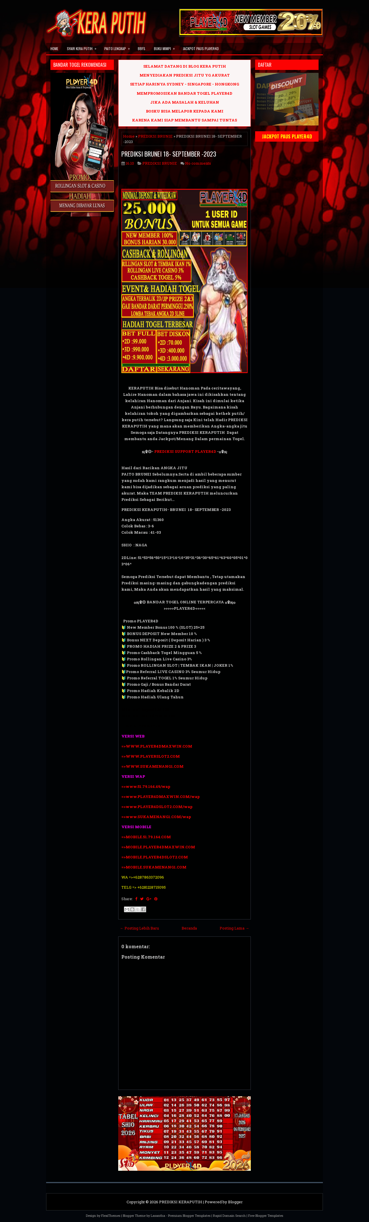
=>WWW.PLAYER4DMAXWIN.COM (156, 746)
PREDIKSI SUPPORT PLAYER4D (185, 451)
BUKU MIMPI (166, 47)
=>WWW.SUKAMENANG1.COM (152, 766)
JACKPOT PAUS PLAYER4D (201, 48)
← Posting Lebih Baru (139, 928)
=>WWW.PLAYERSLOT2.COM (150, 756)
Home (54, 48)
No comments (198, 163)
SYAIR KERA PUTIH (83, 47)
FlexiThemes (110, 1215)
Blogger (235, 1201)
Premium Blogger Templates (189, 1215)
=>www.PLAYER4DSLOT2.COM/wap (157, 806)
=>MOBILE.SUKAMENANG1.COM (154, 867)
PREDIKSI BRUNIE (155, 136)
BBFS (141, 48)
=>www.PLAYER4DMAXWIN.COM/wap (160, 796)
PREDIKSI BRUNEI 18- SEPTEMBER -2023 (168, 153)
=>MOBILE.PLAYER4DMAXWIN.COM (158, 846)
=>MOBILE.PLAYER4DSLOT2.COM (154, 857)
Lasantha (158, 1215)
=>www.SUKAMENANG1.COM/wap (156, 816)
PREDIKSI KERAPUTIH (180, 1201)
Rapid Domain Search (229, 1215)
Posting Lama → (234, 928)
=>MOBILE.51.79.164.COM (146, 836)
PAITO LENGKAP (118, 47)
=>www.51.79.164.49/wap (145, 786)
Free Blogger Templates (265, 1215)
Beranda (189, 928)
